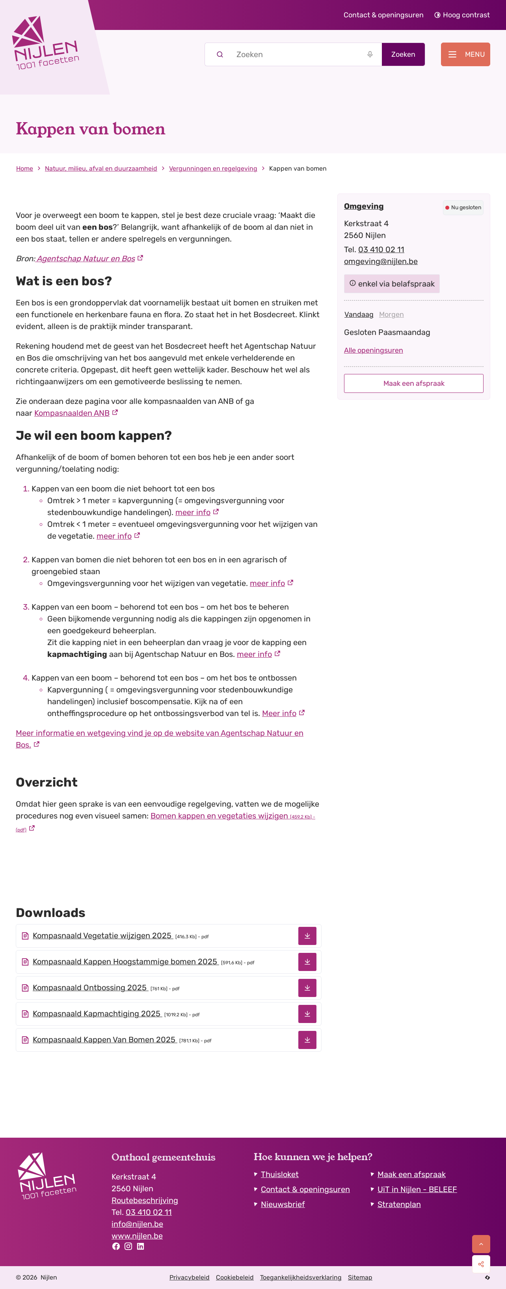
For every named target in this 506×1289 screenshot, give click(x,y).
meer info (192, 512)
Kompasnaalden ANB (72, 413)
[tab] (359, 314)
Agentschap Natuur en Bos (85, 258)
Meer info (279, 713)
